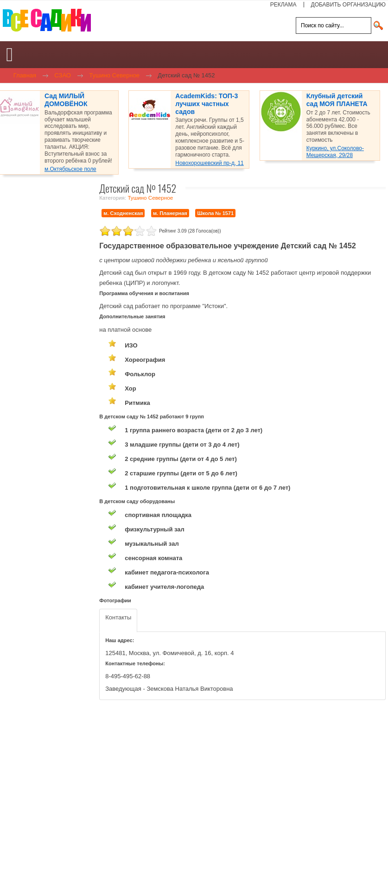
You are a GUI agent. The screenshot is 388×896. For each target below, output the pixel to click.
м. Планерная (170, 213)
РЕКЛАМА (283, 4)
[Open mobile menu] (9, 55)
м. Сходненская (123, 213)
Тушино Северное (150, 198)
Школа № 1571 (215, 213)
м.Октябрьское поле (70, 169)
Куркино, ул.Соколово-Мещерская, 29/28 (335, 151)
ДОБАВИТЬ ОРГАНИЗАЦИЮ (348, 4)
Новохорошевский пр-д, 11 (209, 163)
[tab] (118, 620)
